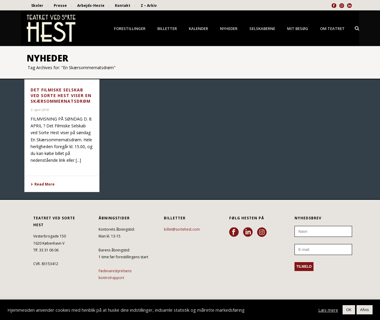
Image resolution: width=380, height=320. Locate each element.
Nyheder (229, 28)
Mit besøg (297, 28)
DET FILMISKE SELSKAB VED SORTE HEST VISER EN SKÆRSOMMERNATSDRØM (61, 95)
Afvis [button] (364, 309)
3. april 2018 (40, 109)
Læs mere (328, 310)
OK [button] (349, 309)
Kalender (198, 28)
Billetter (167, 28)
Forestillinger (129, 28)
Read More (43, 184)
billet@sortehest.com (182, 229)
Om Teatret (332, 28)
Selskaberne (262, 28)
